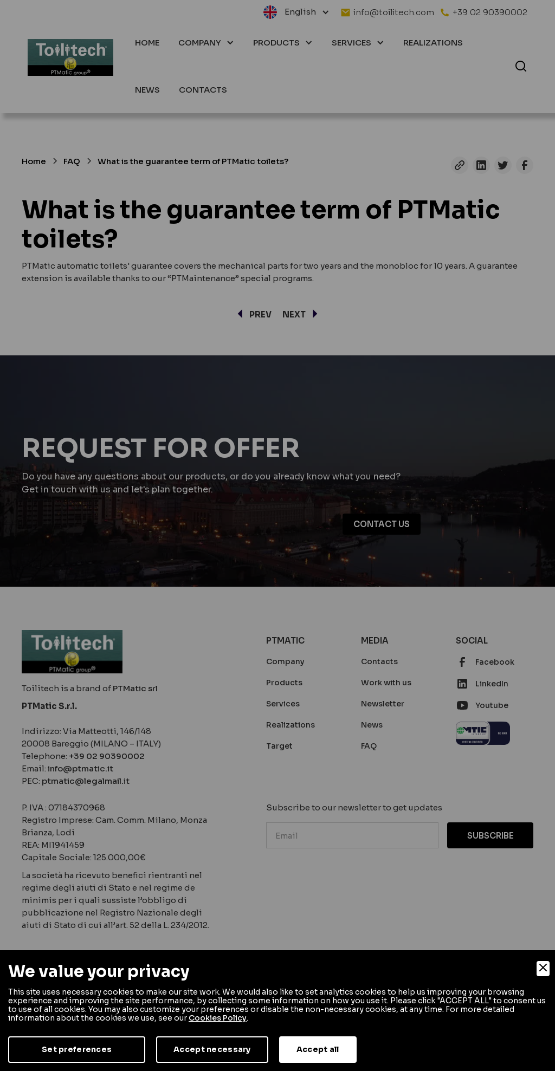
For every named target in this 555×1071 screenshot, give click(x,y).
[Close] (543, 968)
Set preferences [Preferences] (77, 1049)
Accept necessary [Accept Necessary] (211, 1049)
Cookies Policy (218, 1018)
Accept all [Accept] (317, 1049)
